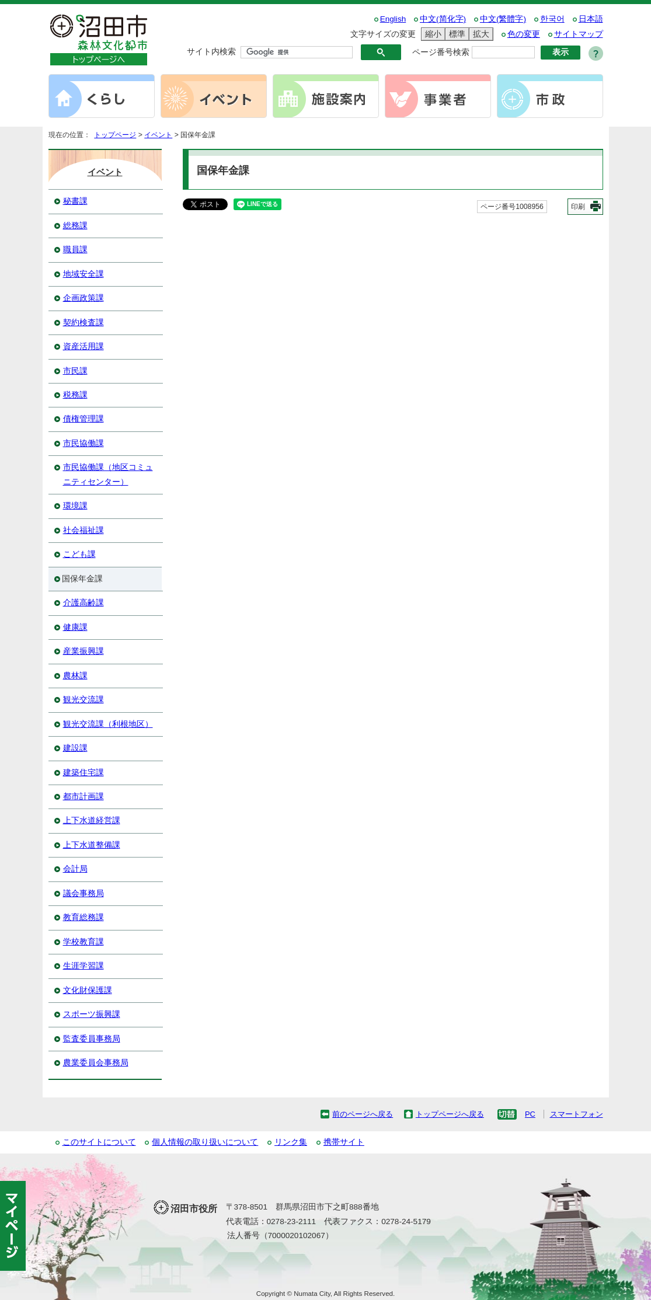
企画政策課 (83, 298)
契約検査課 (83, 322)
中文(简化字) (443, 19)
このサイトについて (99, 1142)
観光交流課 (83, 699)
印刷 (578, 207)
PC (530, 1114)
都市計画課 (83, 796)
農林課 (75, 675)
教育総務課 (83, 917)
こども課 (79, 554)
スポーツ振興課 (91, 1014)
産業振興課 (83, 651)
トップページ (115, 135)
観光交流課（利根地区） (108, 724)
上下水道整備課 (91, 845)
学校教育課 (83, 941)
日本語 (591, 19)
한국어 (552, 19)
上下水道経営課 (91, 820)
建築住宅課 (83, 772)
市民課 (75, 371)
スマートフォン (576, 1114)
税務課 (75, 395)
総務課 (75, 225)
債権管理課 (83, 418)
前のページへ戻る (362, 1114)
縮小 (431, 34)
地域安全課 (83, 274)
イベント (158, 135)
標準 (455, 34)
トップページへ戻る (450, 1114)
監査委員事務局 (91, 1038)
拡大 (479, 34)
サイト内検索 (211, 51)
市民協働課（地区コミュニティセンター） (108, 474)
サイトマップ (578, 34)
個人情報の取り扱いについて (205, 1142)
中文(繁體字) (503, 19)
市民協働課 (83, 443)
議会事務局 (83, 893)
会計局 (75, 869)
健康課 (75, 627)
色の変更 (523, 34)
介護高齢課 (83, 602)
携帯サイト (343, 1142)
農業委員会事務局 (95, 1062)
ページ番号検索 (440, 52)
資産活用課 (83, 346)
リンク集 (290, 1142)
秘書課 (75, 201)
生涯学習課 (83, 965)
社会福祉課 (83, 530)
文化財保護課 (87, 990)
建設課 (75, 748)
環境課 (75, 505)
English (393, 19)
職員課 (75, 249)
